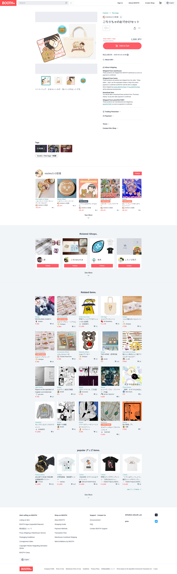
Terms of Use (60, 569)
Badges (124, 199)
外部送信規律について (108, 569)
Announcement (95, 520)
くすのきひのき (77, 260)
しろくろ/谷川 (130, 260)
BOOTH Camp (24, 552)
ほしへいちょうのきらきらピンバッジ (131, 204)
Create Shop (149, 3)
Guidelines (86, 569)
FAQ (91, 524)
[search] (66, 3)
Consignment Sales (26, 541)
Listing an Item (24, 520)
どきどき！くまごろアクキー (109, 204)
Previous (37, 43)
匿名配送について (25, 528)
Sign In (120, 3)
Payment (108, 116)
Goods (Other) (61, 199)
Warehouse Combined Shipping (66, 537)
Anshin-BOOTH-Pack (119, 87)
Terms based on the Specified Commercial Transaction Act (134, 569)
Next (95, 43)
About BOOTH (134, 3)
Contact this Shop (109, 128)
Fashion (105, 13)
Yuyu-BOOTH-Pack (134, 87)
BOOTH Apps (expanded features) (31, 524)
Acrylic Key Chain (106, 199)
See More (88, 275)
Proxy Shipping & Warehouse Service (32, 533)
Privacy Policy (95, 569)
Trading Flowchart (112, 112)
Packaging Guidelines (27, 537)
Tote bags (115, 13)
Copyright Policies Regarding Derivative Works (33, 547)
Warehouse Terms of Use (73, 569)
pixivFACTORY (107, 104)
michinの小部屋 (53, 173)
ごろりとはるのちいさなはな (88, 204)
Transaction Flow (61, 533)
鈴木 (99, 260)
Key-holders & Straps (42, 199)
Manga (81, 199)
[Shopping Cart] (160, 3)
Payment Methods (61, 528)
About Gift (109, 60)
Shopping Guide (60, 524)
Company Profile (49, 569)
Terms (105, 124)
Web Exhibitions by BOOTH (64, 541)
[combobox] (43, 3)
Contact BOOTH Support (98, 528)
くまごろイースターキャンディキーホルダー (44, 202)
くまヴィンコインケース (65, 201)
